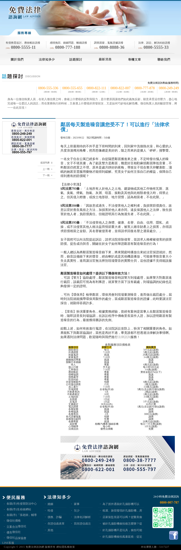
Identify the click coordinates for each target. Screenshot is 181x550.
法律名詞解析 (82, 517)
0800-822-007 (120, 88)
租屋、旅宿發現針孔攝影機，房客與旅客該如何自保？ (122, 510)
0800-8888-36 (111, 47)
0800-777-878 (145, 88)
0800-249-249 (169, 88)
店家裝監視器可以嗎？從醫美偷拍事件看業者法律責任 (122, 517)
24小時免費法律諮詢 (166, 496)
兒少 (77, 510)
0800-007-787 (169, 502)
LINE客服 (8, 542)
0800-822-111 (96, 88)
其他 (50, 530)
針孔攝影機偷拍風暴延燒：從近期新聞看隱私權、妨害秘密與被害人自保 (122, 536)
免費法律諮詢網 (35, 547)
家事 (77, 503)
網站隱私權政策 (65, 547)
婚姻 (50, 503)
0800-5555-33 (156, 47)
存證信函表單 (56, 523)
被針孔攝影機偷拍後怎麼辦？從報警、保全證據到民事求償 (122, 523)
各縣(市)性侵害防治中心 (22, 503)
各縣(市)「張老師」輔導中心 (22, 514)
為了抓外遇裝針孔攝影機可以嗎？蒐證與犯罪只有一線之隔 (121, 503)
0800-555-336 (48, 88)
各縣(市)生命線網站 (19, 509)
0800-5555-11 (23, 47)
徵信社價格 (14, 520)
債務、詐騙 (55, 517)
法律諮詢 (124, 337)
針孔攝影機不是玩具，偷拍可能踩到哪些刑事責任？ (122, 530)
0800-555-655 (72, 88)
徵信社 (22, 526)
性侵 (50, 510)
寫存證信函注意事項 (82, 523)
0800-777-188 (67, 47)
